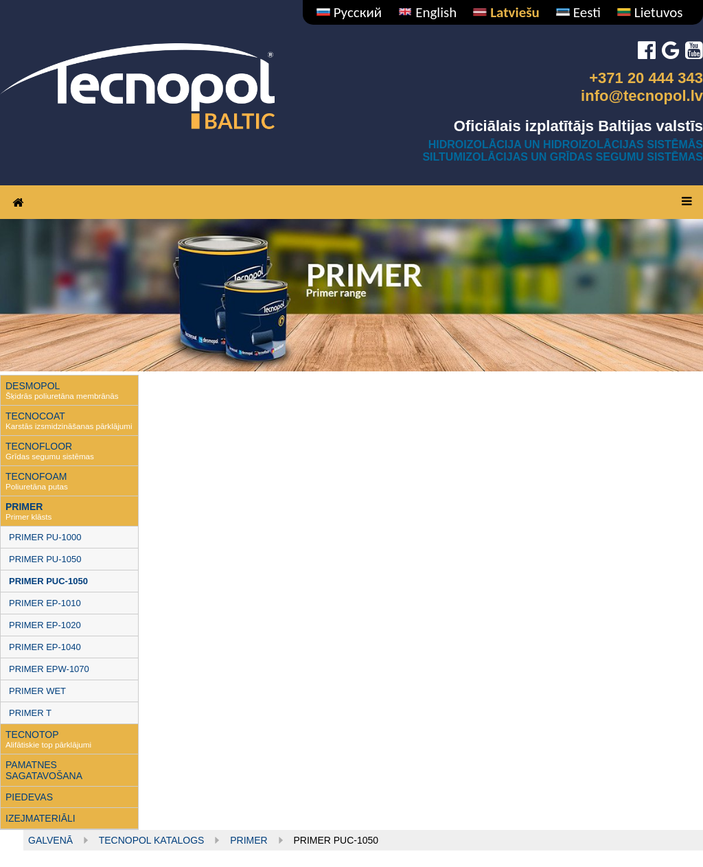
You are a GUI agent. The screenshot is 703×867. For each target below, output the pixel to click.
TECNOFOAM (36, 476)
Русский (349, 12)
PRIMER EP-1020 (45, 625)
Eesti (578, 12)
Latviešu (506, 12)
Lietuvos (649, 12)
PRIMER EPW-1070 (49, 669)
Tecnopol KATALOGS (152, 840)
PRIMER (24, 506)
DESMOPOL (32, 385)
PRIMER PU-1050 (45, 559)
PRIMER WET (37, 691)
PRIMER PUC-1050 (48, 581)
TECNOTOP (32, 734)
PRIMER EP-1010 (45, 603)
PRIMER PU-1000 (45, 537)
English (427, 12)
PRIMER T (30, 713)
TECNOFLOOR (38, 446)
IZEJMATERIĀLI (40, 818)
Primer (248, 840)
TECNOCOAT (35, 416)
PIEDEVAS (29, 796)
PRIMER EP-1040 (45, 647)
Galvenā (50, 840)
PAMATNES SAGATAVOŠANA (43, 770)
